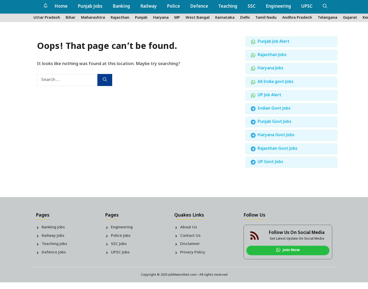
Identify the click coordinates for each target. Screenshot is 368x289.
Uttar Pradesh (46, 17)
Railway (148, 6)
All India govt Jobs (275, 82)
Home (60, 6)
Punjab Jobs (90, 6)
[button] (325, 6)
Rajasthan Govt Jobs (277, 149)
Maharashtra (93, 17)
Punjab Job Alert (274, 42)
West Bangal (198, 17)
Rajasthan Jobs (272, 55)
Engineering (278, 6)
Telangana (327, 17)
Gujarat (350, 17)
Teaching (227, 6)
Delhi (245, 17)
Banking (121, 6)
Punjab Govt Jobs (274, 122)
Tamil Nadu (266, 17)
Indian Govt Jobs (274, 108)
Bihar (70, 17)
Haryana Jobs (270, 68)
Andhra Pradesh (297, 17)
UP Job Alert (269, 95)
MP (177, 17)
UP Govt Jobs (270, 162)
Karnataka (225, 17)
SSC (252, 6)
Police (173, 6)
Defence (199, 6)
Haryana (161, 17)
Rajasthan (120, 17)
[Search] (104, 80)
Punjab (141, 17)
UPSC (307, 6)
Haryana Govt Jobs (276, 135)
